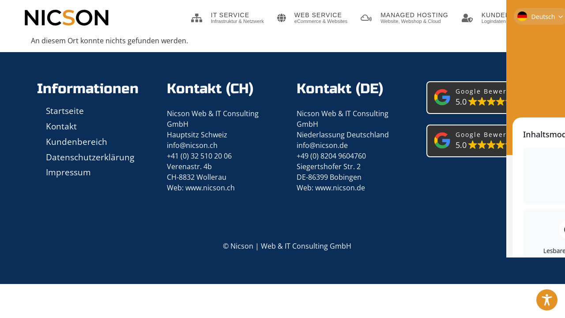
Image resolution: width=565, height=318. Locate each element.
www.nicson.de (340, 188)
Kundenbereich (76, 142)
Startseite (65, 111)
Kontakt (61, 126)
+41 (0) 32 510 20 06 (199, 156)
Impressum (68, 172)
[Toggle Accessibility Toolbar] (546, 299)
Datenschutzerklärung (90, 157)
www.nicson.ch (210, 188)
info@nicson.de (322, 145)
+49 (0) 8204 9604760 (331, 156)
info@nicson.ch (192, 145)
